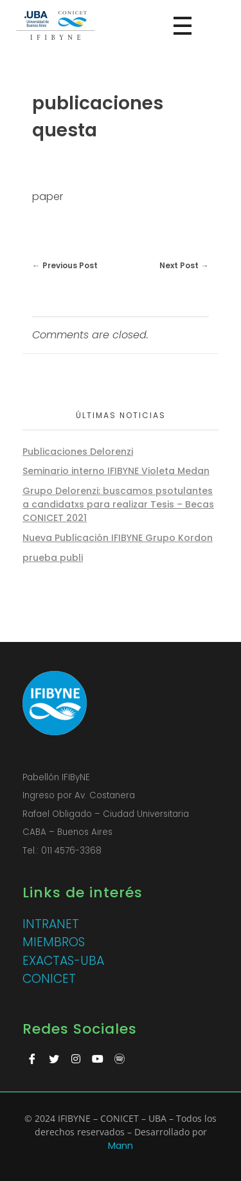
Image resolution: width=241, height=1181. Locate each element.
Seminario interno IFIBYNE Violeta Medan (116, 470)
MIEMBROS (53, 942)
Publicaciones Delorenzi (77, 451)
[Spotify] (119, 1059)
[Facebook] (32, 1059)
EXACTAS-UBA (63, 960)
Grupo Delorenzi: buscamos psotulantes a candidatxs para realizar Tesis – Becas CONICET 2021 (118, 504)
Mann (120, 1145)
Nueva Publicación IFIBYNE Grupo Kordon (117, 537)
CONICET (49, 978)
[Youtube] (97, 1059)
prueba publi (52, 557)
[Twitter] (54, 1059)
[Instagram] (75, 1059)
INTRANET (50, 924)
